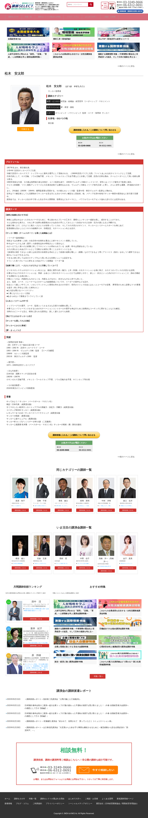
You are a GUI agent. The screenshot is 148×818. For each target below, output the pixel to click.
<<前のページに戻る (126, 66)
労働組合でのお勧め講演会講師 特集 (114, 629)
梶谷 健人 (20, 558)
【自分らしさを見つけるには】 (41, 563)
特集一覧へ (98, 676)
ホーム (7, 799)
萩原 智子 (20, 501)
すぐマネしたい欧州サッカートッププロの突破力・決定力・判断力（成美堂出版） (40, 407)
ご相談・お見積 (131, 17)
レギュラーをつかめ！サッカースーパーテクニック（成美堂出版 (33, 413)
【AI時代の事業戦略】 (18, 563)
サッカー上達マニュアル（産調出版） (22, 419)
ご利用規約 (37, 803)
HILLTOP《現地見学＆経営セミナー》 (114, 39)
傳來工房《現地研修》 (62, 39)
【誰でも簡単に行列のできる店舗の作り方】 (44, 505)
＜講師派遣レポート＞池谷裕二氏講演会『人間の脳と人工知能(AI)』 (53, 699)
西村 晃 (63, 558)
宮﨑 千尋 (41, 501)
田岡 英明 (84, 501)
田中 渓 (36, 601)
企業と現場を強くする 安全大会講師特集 (71, 647)
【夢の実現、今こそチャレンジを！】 (64, 505)
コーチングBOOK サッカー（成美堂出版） (24, 410)
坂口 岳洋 (127, 501)
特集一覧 (33, 17)
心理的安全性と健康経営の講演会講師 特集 (117, 647)
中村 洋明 (106, 501)
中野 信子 (84, 558)
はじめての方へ (109, 17)
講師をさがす (14, 17)
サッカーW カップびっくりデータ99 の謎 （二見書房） (29, 422)
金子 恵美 (127, 558)
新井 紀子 (36, 628)
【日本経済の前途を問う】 (105, 566)
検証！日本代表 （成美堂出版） (19, 404)
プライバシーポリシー (55, 803)
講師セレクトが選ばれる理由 (58, 17)
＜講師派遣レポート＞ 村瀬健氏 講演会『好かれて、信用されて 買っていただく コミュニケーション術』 (69, 721)
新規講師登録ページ (125, 799)
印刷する (25, 129)
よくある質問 (107, 799)
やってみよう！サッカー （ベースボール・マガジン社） (29, 401)
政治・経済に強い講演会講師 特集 (69, 662)
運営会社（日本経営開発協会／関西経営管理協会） (117, 803)
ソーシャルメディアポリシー (80, 803)
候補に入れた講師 (105, 5)
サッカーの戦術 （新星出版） (18, 416)
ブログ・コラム (86, 17)
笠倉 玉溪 (41, 558)
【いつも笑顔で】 (17, 505)
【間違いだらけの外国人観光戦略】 (128, 505)
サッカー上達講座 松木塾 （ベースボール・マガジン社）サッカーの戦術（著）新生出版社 (44, 424)
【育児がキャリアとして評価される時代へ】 (130, 563)
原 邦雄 (36, 655)
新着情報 (8, 803)
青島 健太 (63, 501)
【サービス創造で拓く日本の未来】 (64, 563)
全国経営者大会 (14, 39)
